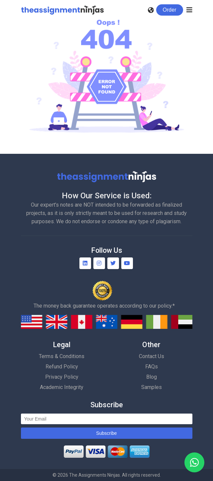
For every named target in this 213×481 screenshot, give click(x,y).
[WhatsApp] (194, 462)
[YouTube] (127, 263)
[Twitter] (113, 263)
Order (169, 10)
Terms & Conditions (61, 356)
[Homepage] (62, 10)
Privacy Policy (61, 377)
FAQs (151, 366)
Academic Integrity (61, 387)
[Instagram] (99, 263)
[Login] (169, 10)
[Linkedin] (85, 263)
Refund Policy (62, 366)
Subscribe (106, 433)
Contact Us (151, 356)
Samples (151, 387)
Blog (151, 377)
